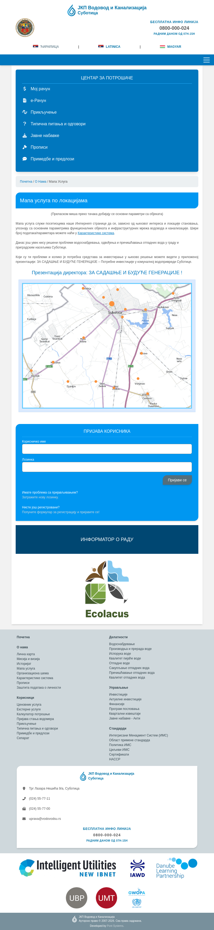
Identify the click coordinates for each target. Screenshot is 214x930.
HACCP (114, 759)
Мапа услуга (26, 668)
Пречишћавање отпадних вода (132, 673)
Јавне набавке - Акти (124, 718)
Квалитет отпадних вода (127, 677)
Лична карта (26, 654)
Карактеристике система (35, 678)
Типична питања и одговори (37, 728)
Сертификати (119, 754)
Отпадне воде (119, 663)
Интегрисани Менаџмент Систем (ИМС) (138, 735)
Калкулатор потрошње (33, 714)
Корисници (25, 698)
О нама (40, 181)
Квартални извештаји (124, 713)
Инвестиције (118, 694)
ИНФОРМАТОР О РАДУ (107, 539)
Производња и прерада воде (130, 649)
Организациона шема (33, 673)
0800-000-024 (107, 835)
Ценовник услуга (29, 704)
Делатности (118, 637)
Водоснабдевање (122, 644)
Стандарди (117, 728)
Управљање (118, 687)
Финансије (117, 704)
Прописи (23, 683)
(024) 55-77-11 (36, 798)
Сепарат (23, 738)
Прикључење (26, 724)
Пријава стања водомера (35, 719)
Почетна (26, 181)
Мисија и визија (28, 659)
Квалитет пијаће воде (125, 658)
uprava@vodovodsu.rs (41, 819)
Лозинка (28, 459)
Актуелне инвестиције (125, 699)
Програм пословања (124, 709)
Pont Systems (115, 925)
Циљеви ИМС (119, 750)
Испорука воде (120, 653)
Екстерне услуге (29, 709)
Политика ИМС (120, 745)
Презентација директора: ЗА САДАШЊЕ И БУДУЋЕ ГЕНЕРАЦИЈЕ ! (107, 272)
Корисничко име (34, 441)
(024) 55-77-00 (36, 809)
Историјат (24, 664)
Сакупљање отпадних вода (129, 668)
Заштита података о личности (39, 687)
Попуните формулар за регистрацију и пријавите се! (61, 512)
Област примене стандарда (129, 740)
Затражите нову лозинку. (40, 497)
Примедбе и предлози (33, 733)
